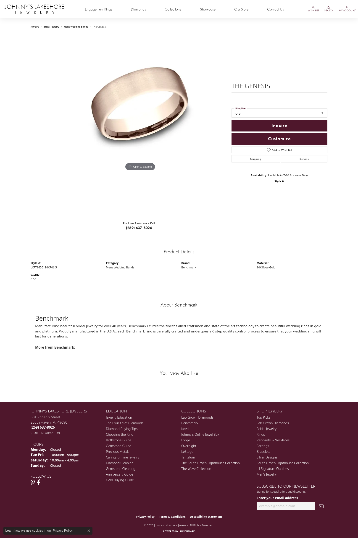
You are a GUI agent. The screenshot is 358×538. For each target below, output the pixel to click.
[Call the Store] (43, 427)
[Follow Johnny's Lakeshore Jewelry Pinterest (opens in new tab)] (33, 482)
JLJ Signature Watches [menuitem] (273, 468)
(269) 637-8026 (139, 227)
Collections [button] (173, 9)
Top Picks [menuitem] (263, 417)
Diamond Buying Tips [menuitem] (122, 429)
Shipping (255, 159)
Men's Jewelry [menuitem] (266, 474)
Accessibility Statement (206, 517)
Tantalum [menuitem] (188, 457)
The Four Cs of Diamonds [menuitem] (124, 423)
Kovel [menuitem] (185, 429)
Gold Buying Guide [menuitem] (120, 480)
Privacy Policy (145, 517)
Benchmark (188, 267)
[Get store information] (45, 433)
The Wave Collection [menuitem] (196, 468)
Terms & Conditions (172, 517)
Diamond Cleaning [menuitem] (120, 463)
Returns (304, 159)
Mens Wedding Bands (76, 26)
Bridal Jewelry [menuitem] (266, 429)
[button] (329, 9)
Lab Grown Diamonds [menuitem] (197, 417)
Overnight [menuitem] (188, 446)
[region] (140, 126)
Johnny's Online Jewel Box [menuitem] (200, 434)
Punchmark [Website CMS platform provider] (187, 531)
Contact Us (275, 9)
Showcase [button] (208, 9)
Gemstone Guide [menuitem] (118, 446)
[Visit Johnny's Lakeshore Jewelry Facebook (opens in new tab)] (38, 482)
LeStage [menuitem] (187, 451)
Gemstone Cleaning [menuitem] (120, 468)
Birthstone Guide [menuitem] (118, 440)
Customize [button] (279, 139)
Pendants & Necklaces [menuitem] (273, 440)
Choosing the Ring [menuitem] (119, 434)
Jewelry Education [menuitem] (119, 417)
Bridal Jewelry (51, 26)
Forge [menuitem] (185, 440)
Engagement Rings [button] (98, 9)
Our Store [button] (241, 9)
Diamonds (138, 9)
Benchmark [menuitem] (189, 423)
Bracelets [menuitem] (263, 451)
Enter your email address (277, 497)
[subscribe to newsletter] (321, 506)
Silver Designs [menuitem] (267, 457)
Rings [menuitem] (261, 434)
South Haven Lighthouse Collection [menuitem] (283, 463)
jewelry (35, 26)
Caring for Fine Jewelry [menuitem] (122, 457)
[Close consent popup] (88, 530)
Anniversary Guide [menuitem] (119, 474)
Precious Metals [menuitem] (117, 451)
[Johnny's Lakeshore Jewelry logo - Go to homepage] (34, 9)
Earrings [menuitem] (263, 446)
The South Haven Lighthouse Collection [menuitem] (210, 463)
